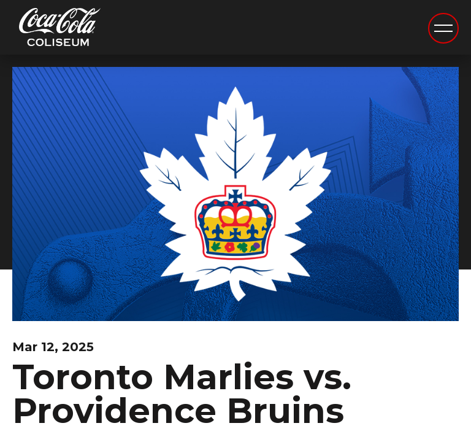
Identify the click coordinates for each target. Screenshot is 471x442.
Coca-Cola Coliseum (59, 28)
